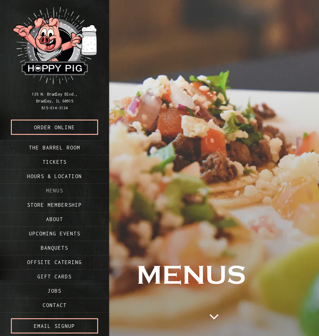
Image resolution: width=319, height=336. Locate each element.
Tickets (55, 162)
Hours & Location (54, 176)
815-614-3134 (54, 107)
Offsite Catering (54, 262)
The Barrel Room (56, 146)
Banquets (54, 248)
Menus (54, 190)
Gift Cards (54, 276)
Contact (55, 305)
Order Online (66, 126)
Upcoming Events (54, 233)
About (54, 219)
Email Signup (54, 326)
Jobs (54, 291)
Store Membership (54, 205)
